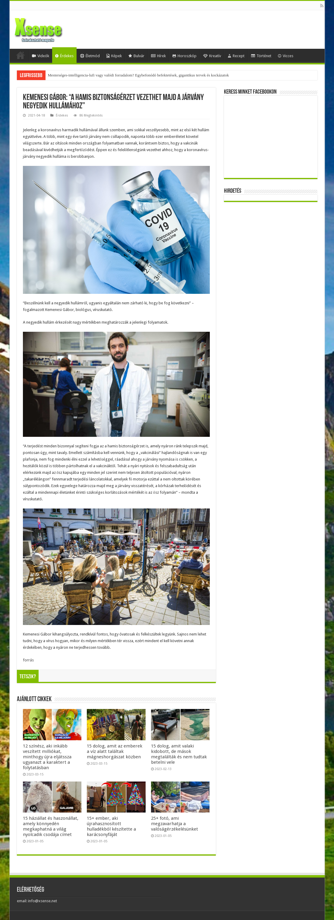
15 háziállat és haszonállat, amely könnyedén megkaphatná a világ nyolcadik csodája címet (50, 826)
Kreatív (212, 56)
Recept (236, 56)
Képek (114, 56)
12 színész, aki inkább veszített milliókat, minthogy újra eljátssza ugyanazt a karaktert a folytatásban (47, 756)
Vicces (285, 56)
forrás (28, 660)
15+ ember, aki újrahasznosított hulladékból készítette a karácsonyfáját (111, 826)
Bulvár (136, 56)
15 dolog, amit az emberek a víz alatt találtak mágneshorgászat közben (114, 751)
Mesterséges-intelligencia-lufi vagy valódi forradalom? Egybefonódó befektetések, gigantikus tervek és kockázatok (138, 75)
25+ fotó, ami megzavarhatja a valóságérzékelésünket (174, 824)
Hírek (158, 56)
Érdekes (64, 56)
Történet (261, 56)
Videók (40, 56)
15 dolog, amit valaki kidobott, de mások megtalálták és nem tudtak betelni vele (179, 754)
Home (20, 55)
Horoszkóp (184, 56)
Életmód (90, 56)
